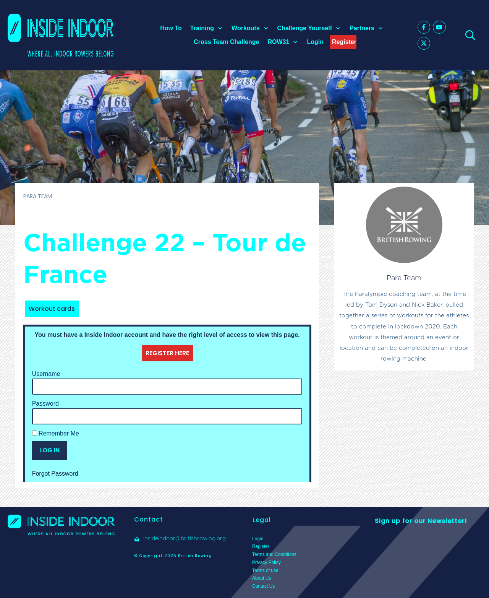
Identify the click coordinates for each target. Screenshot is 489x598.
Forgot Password (55, 473)
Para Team (404, 278)
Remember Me (55, 433)
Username (46, 373)
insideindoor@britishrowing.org (184, 538)
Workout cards (52, 308)
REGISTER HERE (167, 353)
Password (45, 403)
